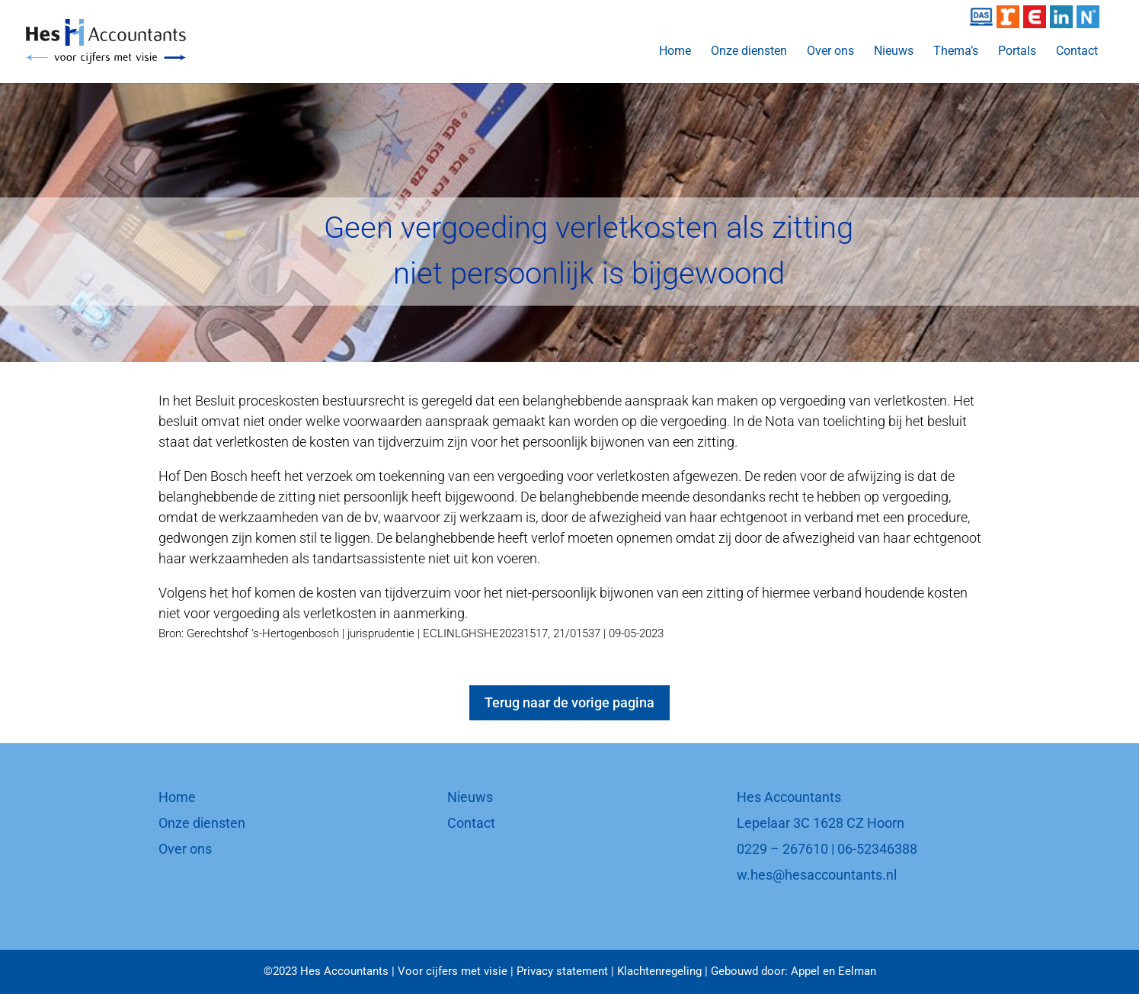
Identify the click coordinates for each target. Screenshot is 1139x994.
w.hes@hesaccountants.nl (817, 875)
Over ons (830, 52)
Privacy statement (562, 971)
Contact (1077, 52)
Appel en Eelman (833, 971)
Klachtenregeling (659, 971)
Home (675, 52)
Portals (1017, 52)
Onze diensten (749, 52)
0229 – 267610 (782, 849)
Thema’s (955, 52)
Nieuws (893, 52)
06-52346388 (877, 849)
